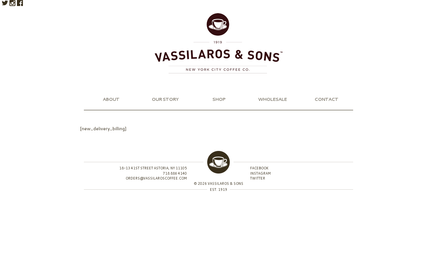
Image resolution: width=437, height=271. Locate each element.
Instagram (12, 3)
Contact (326, 99)
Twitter (5, 3)
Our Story (165, 99)
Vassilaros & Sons (218, 43)
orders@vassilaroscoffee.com (156, 178)
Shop (218, 99)
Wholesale (272, 99)
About (111, 99)
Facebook (20, 3)
